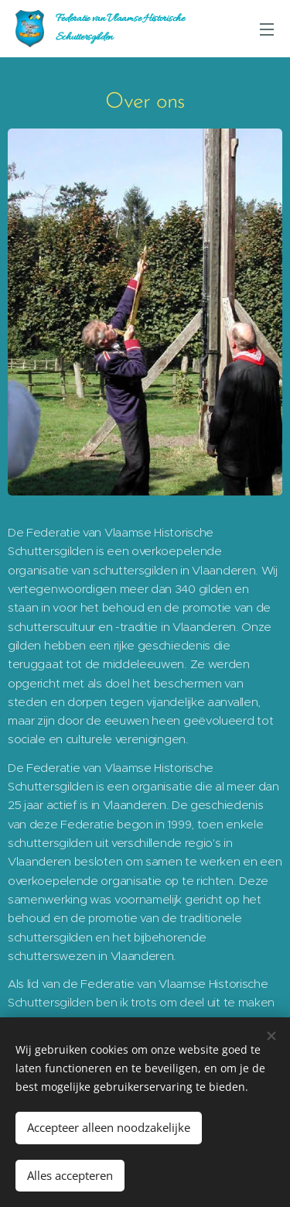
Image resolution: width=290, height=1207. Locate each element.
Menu (267, 29)
